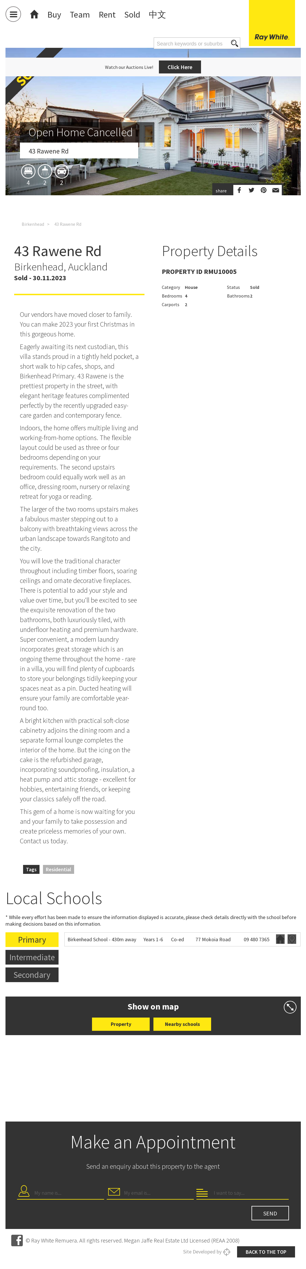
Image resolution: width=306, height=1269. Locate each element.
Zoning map (292, 939)
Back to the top (266, 1252)
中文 (157, 14)
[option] (153, 174)
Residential (58, 869)
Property (121, 1024)
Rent (107, 14)
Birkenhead (33, 224)
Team (80, 14)
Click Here (180, 67)
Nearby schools (182, 1024)
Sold (132, 14)
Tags (31, 869)
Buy (54, 14)
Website (280, 939)
